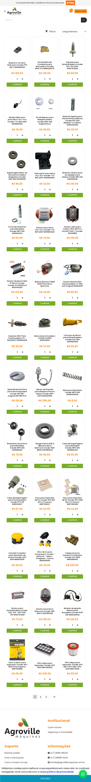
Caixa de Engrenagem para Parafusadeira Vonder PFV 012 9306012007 (17, 501)
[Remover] (12, 79)
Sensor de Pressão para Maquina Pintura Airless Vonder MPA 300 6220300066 (45, 392)
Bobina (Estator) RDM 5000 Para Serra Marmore (45, 284)
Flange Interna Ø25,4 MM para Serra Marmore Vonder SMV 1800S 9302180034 (45, 447)
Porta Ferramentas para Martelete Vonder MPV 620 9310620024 (17, 230)
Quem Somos (55, 727)
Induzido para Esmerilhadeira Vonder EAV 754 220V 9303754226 (72, 65)
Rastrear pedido (12, 753)
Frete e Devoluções (14, 757)
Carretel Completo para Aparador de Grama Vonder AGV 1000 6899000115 (17, 556)
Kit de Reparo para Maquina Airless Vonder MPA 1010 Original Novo (44, 120)
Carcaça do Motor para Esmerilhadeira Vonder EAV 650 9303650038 (72, 338)
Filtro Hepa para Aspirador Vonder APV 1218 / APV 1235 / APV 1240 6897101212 (72, 665)
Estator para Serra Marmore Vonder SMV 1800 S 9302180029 (45, 611)
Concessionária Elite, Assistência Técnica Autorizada (45, 3)
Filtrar (50, 31)
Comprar (17, 84)
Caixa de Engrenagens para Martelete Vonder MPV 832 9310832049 (72, 447)
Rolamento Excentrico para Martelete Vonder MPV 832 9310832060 (17, 447)
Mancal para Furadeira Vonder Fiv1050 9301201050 (44, 338)
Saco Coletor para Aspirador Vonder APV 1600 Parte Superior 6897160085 (17, 665)
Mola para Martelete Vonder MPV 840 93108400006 (72, 392)
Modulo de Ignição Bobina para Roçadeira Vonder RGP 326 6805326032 (72, 611)
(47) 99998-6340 (58, 757)
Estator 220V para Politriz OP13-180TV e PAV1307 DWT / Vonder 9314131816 (72, 230)
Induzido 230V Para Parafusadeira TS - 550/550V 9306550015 (17, 338)
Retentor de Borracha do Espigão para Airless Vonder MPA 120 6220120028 (72, 176)
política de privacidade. (60, 771)
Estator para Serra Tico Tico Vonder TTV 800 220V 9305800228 (44, 230)
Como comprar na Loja (16, 762)
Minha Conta (81, 11)
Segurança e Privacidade (60, 732)
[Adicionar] (22, 79)
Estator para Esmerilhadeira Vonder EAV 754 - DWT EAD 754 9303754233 (17, 611)
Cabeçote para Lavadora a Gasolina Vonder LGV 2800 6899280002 (72, 556)
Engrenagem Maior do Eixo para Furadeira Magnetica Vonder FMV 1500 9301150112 (17, 176)
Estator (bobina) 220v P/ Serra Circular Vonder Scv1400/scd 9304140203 (17, 284)
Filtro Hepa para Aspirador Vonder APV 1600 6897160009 (45, 665)
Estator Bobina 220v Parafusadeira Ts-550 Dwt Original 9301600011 (72, 284)
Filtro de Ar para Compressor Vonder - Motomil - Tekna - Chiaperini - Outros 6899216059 (45, 556)
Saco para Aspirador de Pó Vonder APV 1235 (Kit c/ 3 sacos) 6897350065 (72, 501)
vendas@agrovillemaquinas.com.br (66, 762)
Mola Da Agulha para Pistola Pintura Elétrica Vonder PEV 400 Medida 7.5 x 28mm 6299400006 (72, 120)
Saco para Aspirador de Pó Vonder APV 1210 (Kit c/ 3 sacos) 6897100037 (45, 501)
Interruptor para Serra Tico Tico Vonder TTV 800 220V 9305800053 (45, 175)
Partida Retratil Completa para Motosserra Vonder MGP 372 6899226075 (44, 65)
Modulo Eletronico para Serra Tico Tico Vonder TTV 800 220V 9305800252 (17, 120)
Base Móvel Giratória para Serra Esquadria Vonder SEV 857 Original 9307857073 (17, 392)
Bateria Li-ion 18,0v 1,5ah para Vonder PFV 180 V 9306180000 (17, 65)
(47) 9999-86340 (58, 753)
